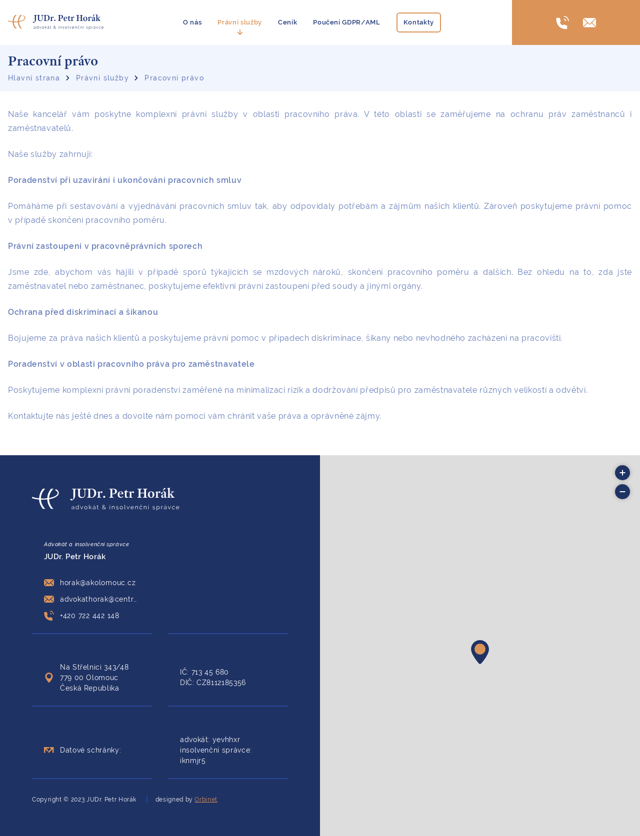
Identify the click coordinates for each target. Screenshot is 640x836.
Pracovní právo (174, 78)
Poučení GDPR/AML (346, 22)
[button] (480, 652)
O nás (192, 22)
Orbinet (205, 799)
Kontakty (419, 22)
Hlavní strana (34, 78)
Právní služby (240, 22)
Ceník (287, 22)
